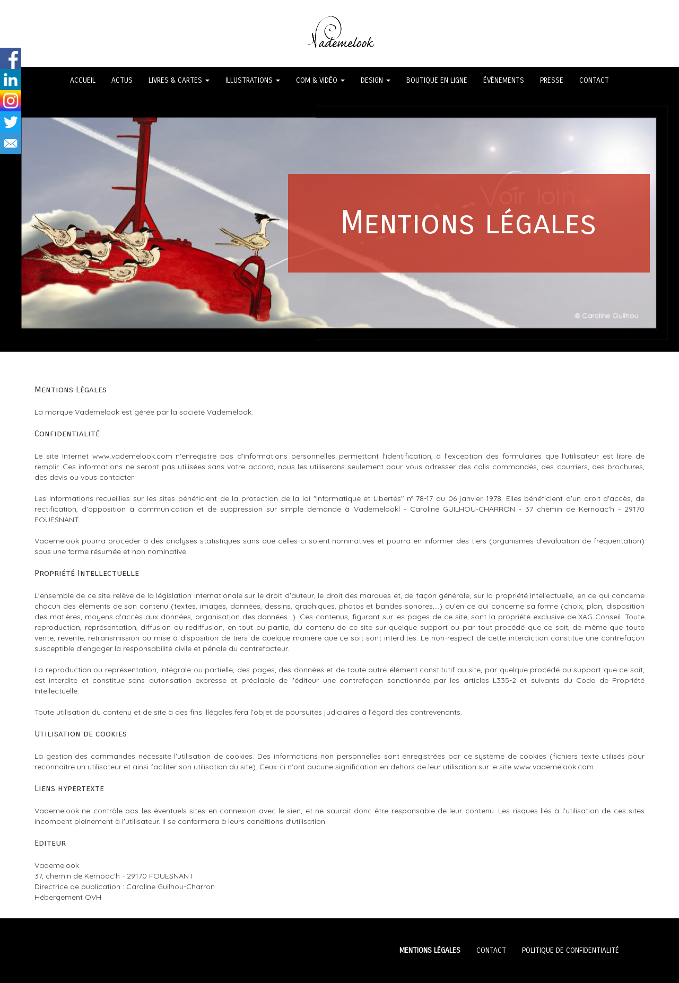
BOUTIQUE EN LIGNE (436, 80)
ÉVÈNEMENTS (503, 80)
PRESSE (551, 80)
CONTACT (594, 80)
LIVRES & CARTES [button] (179, 80)
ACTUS (122, 80)
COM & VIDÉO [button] (320, 80)
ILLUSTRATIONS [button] (252, 80)
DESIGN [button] (375, 80)
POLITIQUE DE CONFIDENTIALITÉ (570, 950)
